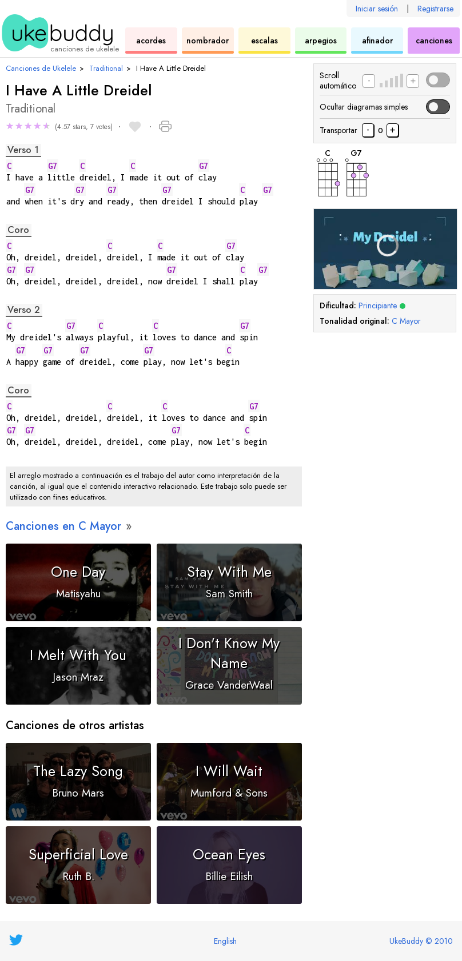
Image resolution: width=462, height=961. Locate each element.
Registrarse (435, 8)
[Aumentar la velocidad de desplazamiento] (413, 81)
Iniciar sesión (377, 8)
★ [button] (10, 125)
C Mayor (406, 321)
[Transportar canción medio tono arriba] (393, 130)
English (225, 941)
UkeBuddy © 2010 (421, 941)
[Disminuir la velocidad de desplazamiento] (369, 81)
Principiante (382, 305)
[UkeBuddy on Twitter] (16, 940)
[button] (59, 127)
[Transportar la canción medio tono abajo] (368, 130)
